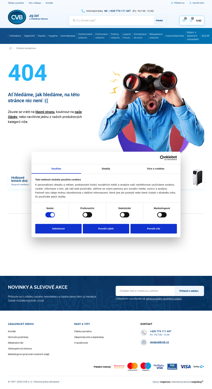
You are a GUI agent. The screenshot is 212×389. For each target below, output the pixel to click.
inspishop (197, 381)
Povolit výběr (106, 228)
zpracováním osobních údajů (164, 298)
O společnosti (81, 342)
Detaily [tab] (106, 168)
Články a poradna (16, 2)
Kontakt (49, 2)
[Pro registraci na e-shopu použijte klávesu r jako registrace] (198, 3)
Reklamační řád (15, 342)
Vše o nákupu (34, 2)
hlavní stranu (44, 112)
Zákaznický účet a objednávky (89, 337)
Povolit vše (153, 228)
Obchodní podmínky (18, 337)
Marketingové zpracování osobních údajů (28, 354)
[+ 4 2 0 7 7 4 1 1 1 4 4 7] (117, 11)
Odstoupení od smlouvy (20, 348)
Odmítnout (58, 228)
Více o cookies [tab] (155, 168)
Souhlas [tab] (56, 168)
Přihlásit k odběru (189, 291)
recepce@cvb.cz (159, 342)
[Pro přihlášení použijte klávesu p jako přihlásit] (180, 3)
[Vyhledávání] (117, 20)
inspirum (165, 381)
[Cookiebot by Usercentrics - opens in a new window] (162, 157)
